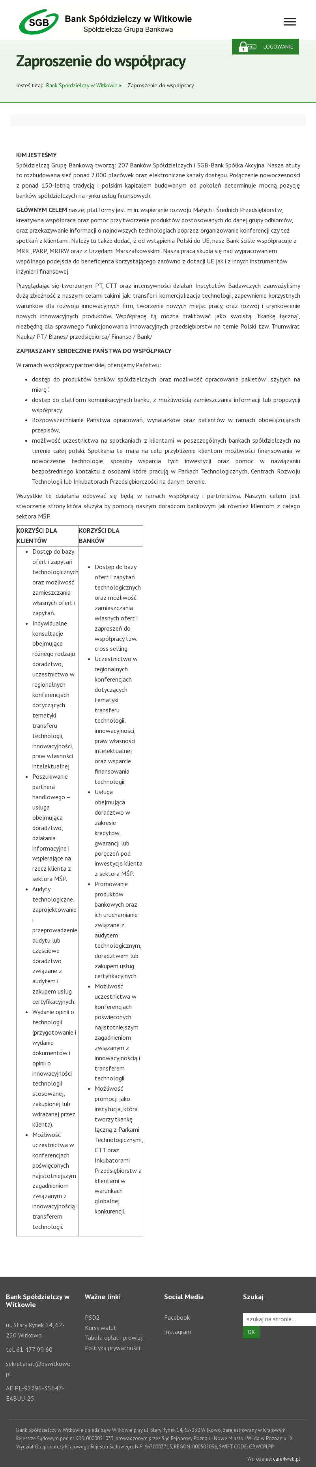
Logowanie (278, 46)
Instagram (177, 1332)
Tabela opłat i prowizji (114, 1337)
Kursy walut (100, 1328)
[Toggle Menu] (290, 21)
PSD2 (92, 1317)
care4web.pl (286, 1459)
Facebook (177, 1317)
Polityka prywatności (112, 1348)
